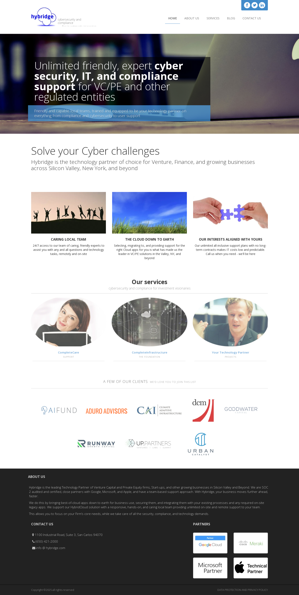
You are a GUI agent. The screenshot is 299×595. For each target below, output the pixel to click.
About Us (191, 18)
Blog (231, 18)
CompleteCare (68, 353)
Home (172, 18)
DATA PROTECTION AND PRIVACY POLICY (242, 590)
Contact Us (252, 18)
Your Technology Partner (230, 353)
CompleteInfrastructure (149, 353)
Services (213, 18)
